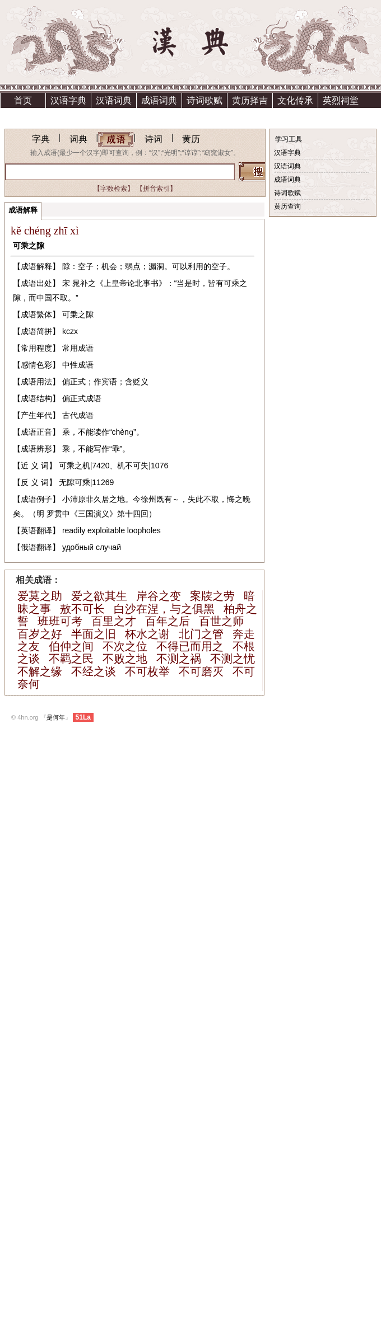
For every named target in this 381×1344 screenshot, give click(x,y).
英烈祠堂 (341, 100)
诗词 (153, 139)
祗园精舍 (23, 115)
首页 (23, 100)
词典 (78, 139)
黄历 (191, 139)
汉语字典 (68, 100)
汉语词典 (114, 100)
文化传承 (295, 100)
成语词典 (159, 100)
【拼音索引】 (156, 188)
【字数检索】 (114, 188)
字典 (41, 139)
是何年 (56, 717)
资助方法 (114, 115)
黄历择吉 (250, 100)
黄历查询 (287, 206)
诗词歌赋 (204, 100)
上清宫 (68, 115)
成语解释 (23, 210)
